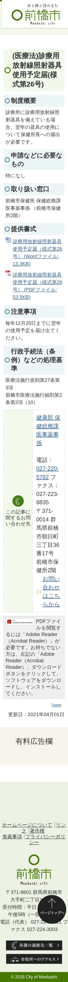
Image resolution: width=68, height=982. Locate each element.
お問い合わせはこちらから (51, 591)
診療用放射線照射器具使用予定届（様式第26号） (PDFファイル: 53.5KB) (37, 286)
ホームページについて (27, 825)
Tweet (56, 705)
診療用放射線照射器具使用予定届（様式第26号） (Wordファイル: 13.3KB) (37, 252)
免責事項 (12, 836)
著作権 (37, 830)
